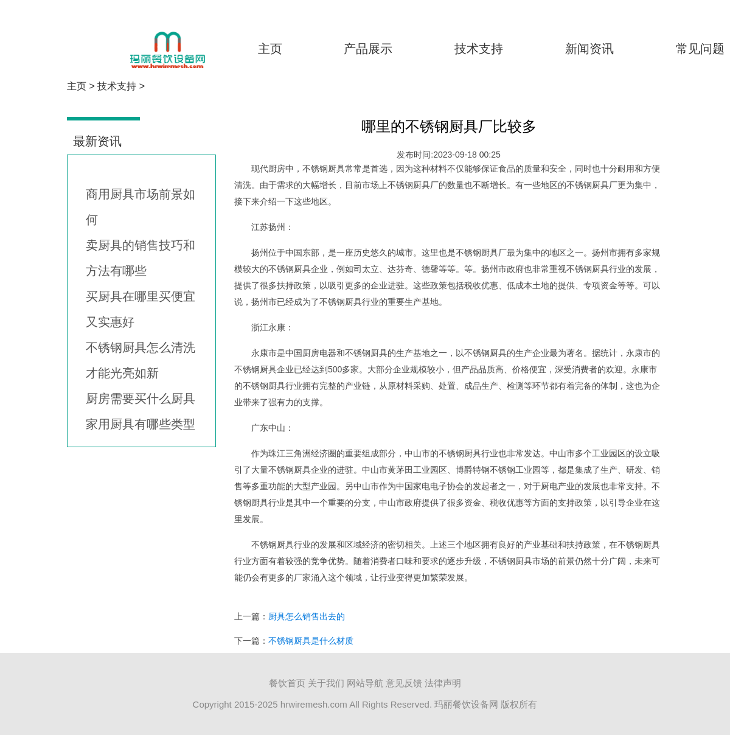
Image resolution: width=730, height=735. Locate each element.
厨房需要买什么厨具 (140, 398)
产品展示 (368, 48)
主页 (270, 48)
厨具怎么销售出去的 (306, 616)
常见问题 (700, 48)
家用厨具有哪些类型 (140, 424)
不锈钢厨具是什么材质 (310, 641)
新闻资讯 (589, 48)
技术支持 (478, 48)
